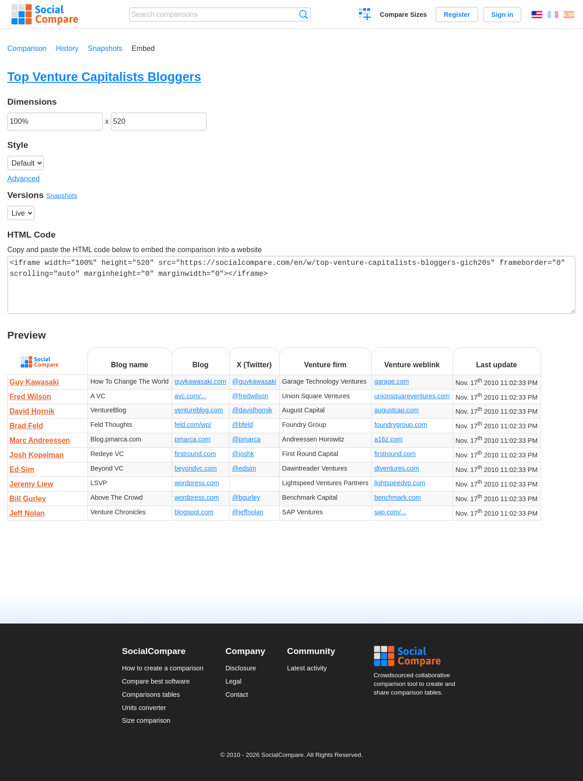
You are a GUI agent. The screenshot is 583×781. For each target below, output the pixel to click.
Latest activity (307, 668)
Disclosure (240, 668)
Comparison (26, 48)
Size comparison (146, 720)
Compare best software (156, 681)
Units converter (144, 707)
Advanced (23, 179)
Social (417, 656)
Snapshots (105, 48)
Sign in (502, 14)
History (67, 48)
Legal (233, 681)
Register (457, 14)
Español (568, 14)
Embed (143, 48)
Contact (236, 694)
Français (552, 14)
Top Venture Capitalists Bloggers (104, 77)
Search (303, 14)
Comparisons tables (151, 694)
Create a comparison (365, 15)
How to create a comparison (163, 668)
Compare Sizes (403, 14)
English (537, 14)
